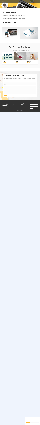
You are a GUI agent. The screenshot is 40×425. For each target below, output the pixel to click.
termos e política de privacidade (11, 94)
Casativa (16, 61)
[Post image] (8, 56)
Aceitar (27, 422)
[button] (2, 33)
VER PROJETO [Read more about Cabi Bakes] (29, 62)
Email (30, 103)
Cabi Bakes (29, 61)
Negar (32, 422)
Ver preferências (37, 422)
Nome (30, 105)
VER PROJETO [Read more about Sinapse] (4, 62)
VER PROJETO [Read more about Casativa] (16, 62)
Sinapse (4, 61)
